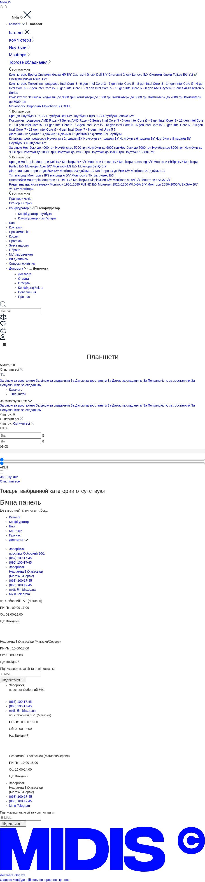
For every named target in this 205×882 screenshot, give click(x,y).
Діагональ (16, 134)
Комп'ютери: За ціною (25, 97)
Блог (12, 223)
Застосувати (9, 477)
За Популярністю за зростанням (167, 380)
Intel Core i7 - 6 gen (54, 129)
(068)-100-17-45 (20, 580)
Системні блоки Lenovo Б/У (128, 74)
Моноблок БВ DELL (56, 106)
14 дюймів (64, 134)
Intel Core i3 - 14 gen (161, 83)
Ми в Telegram (19, 594)
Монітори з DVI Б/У (127, 180)
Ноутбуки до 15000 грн (108, 152)
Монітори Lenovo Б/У (103, 162)
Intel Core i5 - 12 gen (70, 125)
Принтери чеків (20, 198)
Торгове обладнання (30, 62)
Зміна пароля (19, 245)
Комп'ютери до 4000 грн (94, 97)
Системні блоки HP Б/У (55, 74)
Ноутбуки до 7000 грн (136, 147)
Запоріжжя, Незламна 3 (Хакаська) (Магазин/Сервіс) (26, 571)
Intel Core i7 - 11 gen (24, 129)
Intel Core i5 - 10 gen (110, 88)
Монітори (19, 55)
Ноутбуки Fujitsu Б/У (88, 116)
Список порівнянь (22, 263)
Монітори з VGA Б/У (156, 180)
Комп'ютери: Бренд (23, 74)
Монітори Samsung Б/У (136, 162)
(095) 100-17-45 (20, 562)
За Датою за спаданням (125, 380)
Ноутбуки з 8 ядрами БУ (173, 138)
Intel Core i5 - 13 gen (101, 125)
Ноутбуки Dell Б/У (59, 116)
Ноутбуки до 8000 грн (168, 147)
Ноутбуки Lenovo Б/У (118, 116)
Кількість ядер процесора (28, 138)
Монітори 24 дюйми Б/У (113, 171)
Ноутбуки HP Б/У (33, 116)
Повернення (27, 292)
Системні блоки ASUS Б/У (28, 79)
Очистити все (10, 481)
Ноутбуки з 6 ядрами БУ (137, 138)
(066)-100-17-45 (20, 585)
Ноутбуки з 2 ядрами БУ (65, 138)
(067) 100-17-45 (20, 558)
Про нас (24, 297)
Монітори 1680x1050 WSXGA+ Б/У (172, 184)
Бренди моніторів (22, 162)
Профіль (15, 241)
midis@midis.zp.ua (22, 589)
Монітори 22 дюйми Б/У (42, 171)
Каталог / (15, 389)
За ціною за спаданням (53, 380)
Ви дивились (18, 259)
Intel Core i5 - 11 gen (40, 125)
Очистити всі (11, 369)
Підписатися (13, 679)
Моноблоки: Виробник (25, 106)
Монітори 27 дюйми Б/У (148, 171)
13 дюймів (48, 134)
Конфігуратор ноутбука (35, 214)
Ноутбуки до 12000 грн (73, 152)
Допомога (19, 268)
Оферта (24, 283)
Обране (14, 250)
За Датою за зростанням (89, 380)
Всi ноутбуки (112, 134)
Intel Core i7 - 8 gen (139, 88)
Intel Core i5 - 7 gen (23, 88)
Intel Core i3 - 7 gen (103, 83)
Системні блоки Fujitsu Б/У (169, 74)
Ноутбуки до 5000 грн (71, 147)
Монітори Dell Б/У (48, 162)
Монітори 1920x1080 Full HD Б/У (74, 184)
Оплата (23, 278)
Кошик (13, 236)
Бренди (15, 116)
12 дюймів (32, 134)
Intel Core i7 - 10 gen (188, 125)
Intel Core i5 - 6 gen (190, 83)
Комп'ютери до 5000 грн (130, 97)
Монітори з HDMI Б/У (57, 180)
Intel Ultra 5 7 (106, 129)
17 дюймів (95, 134)
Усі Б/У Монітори (21, 189)
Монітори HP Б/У (75, 162)
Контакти (15, 227)
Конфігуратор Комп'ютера (37, 218)
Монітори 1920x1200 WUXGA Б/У (122, 184)
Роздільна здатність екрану (29, 184)
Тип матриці (18, 175)
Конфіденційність (31, 287)
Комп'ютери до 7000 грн (166, 97)
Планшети (18, 394)
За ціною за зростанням (18, 380)
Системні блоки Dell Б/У (91, 74)
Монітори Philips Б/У (169, 162)
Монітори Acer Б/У (39, 166)
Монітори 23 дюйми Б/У (77, 171)
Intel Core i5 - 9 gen (80, 88)
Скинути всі (23, 423)
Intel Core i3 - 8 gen (131, 83)
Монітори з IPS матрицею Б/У (49, 175)
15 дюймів (80, 134)
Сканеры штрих (20, 203)
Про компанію (19, 232)
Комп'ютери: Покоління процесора (34, 83)
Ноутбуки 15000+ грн (140, 152)
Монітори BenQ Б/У (92, 166)
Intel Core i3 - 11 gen (174, 120)
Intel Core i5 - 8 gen (52, 88)
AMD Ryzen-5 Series (87, 120)
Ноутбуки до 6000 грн (103, 147)
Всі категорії (19, 70)
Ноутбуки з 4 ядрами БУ (101, 138)
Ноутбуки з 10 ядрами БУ (27, 143)
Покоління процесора (25, 120)
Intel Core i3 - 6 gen (74, 83)
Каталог (17, 24)
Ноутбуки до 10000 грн (40, 152)
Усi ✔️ (193, 74)
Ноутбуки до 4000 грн (39, 147)
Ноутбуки (19, 47)
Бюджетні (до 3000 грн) (59, 97)
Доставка (25, 274)
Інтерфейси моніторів (25, 180)
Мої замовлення (21, 254)
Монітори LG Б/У (65, 166)
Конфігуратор (22, 208)
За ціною (16, 147)
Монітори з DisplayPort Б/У (93, 180)
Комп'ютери (21, 40)
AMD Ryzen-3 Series (169, 88)
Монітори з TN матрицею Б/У (93, 175)
